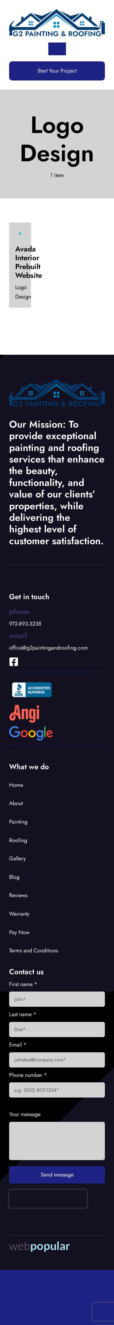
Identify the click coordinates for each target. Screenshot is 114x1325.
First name (23, 984)
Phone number (28, 1075)
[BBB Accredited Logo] (32, 681)
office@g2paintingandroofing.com (48, 648)
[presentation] (48, 1199)
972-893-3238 (25, 624)
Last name (22, 1014)
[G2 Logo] (57, 12)
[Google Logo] (31, 729)
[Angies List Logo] (24, 707)
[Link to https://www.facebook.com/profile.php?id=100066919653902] (9, 653)
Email (18, 1045)
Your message (24, 1114)
